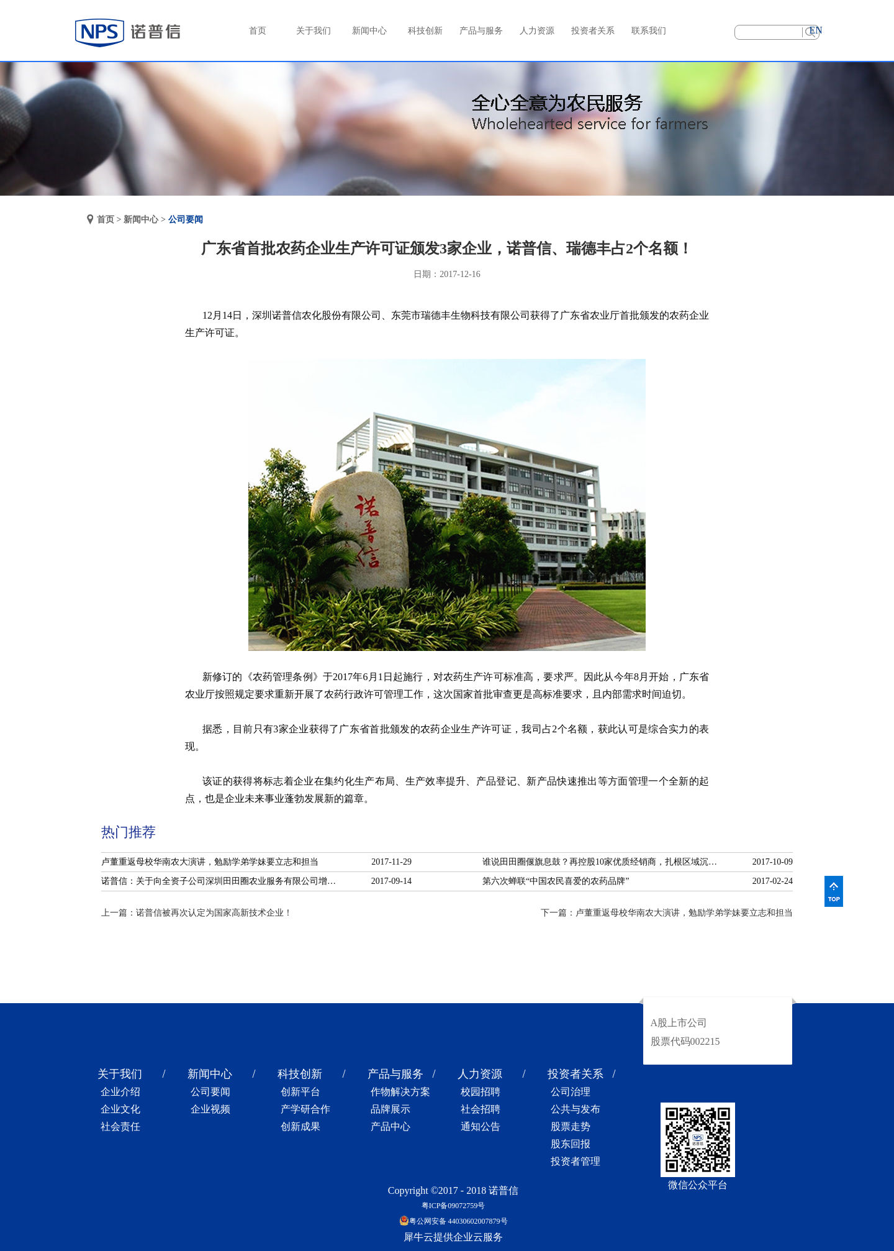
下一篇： (667, 912)
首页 (257, 30)
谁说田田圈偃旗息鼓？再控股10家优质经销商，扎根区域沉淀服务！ (603, 862)
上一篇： (196, 912)
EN (815, 30)
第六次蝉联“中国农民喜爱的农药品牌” (555, 881)
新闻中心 (141, 219)
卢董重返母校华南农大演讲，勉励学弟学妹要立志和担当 (209, 862)
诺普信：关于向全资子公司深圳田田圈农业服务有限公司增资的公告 (222, 881)
